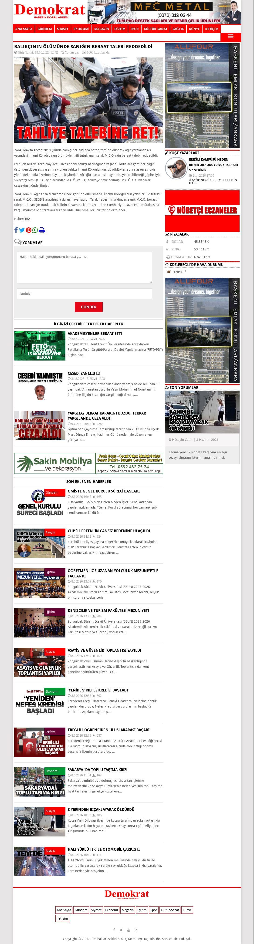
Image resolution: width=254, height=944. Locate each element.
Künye (187, 910)
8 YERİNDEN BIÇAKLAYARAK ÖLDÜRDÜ (101, 809)
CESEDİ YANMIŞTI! (84, 373)
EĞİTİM (119, 29)
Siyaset (96, 910)
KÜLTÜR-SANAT (155, 29)
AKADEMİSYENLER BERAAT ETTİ (95, 333)
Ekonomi (111, 910)
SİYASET (63, 29)
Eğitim (142, 910)
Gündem (81, 910)
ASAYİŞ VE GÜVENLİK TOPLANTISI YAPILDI (105, 650)
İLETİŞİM (211, 29)
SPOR (135, 29)
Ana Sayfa (64, 910)
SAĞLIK (178, 29)
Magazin (128, 910)
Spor (153, 910)
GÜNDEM (44, 29)
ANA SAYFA (23, 29)
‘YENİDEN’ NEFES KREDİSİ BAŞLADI (98, 690)
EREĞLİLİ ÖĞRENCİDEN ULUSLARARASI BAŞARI (109, 730)
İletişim (62, 918)
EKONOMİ (81, 29)
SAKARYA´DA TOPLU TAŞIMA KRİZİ (98, 770)
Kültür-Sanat (170, 910)
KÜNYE (194, 29)
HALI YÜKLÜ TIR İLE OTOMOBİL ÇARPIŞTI (104, 849)
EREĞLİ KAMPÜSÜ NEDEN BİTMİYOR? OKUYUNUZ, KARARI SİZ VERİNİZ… (213, 165)
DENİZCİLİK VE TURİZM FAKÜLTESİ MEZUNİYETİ (108, 610)
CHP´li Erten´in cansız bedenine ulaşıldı (109, 531)
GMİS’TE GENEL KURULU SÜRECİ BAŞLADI (104, 491)
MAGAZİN (101, 29)
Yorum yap (72, 52)
